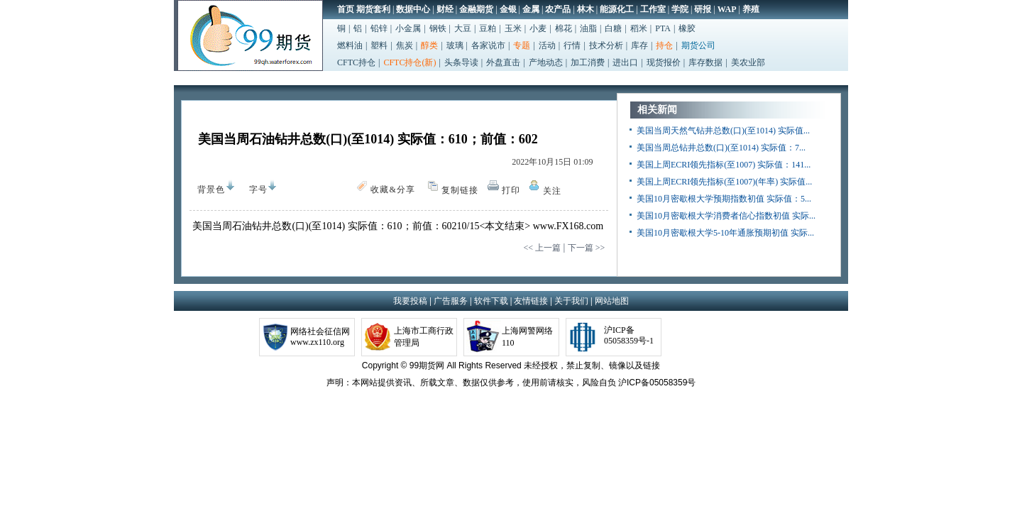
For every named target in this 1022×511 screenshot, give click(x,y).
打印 (511, 190)
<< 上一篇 (542, 248)
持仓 (664, 45)
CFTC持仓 (356, 62)
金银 (508, 9)
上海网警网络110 (527, 337)
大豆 (462, 28)
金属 (530, 9)
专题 (521, 45)
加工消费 (588, 62)
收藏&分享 (392, 189)
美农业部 (748, 62)
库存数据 (705, 62)
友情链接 (531, 301)
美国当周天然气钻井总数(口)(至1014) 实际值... (723, 131)
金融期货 (476, 9)
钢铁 (437, 28)
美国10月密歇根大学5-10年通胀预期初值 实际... (725, 233)
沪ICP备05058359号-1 (629, 335)
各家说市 (488, 45)
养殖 (750, 9)
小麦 (537, 28)
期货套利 (373, 9)
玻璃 (454, 45)
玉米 (513, 28)
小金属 (408, 28)
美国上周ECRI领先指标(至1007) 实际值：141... (724, 165)
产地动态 (546, 62)
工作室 (653, 9)
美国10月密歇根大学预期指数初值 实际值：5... (724, 199)
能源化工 (617, 9)
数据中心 (413, 9)
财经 (445, 9)
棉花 (563, 28)
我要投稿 (410, 301)
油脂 (588, 28)
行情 (572, 45)
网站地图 (612, 301)
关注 (552, 191)
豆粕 (487, 28)
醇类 (429, 45)
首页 (345, 9)
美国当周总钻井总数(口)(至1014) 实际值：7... (721, 148)
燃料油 (350, 45)
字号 (255, 189)
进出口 (625, 62)
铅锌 (379, 28)
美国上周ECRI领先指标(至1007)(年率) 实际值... (724, 182)
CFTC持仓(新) (409, 62)
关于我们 (571, 301)
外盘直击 (503, 62)
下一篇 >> (586, 248)
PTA (663, 28)
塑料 (379, 45)
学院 (679, 9)
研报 (702, 9)
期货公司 (698, 45)
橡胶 (687, 28)
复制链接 (459, 190)
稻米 (638, 28)
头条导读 (461, 62)
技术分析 (606, 45)
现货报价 (664, 62)
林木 (585, 9)
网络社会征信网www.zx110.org (320, 336)
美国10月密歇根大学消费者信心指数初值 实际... (726, 216)
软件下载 (491, 301)
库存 (639, 45)
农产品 (558, 9)
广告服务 (451, 301)
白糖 (613, 28)
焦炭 (404, 45)
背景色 (207, 187)
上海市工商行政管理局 (424, 337)
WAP (727, 9)
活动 (547, 45)
